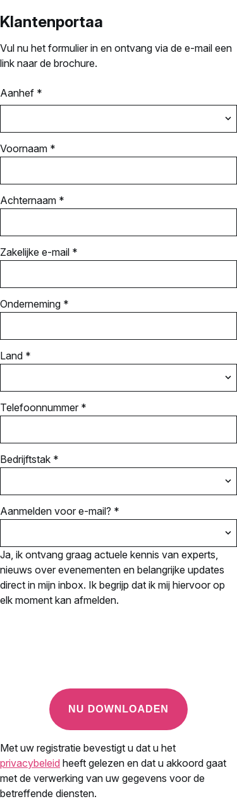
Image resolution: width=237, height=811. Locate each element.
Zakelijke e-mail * (39, 252)
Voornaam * (28, 148)
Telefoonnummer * (43, 407)
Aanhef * (21, 93)
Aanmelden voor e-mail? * (59, 511)
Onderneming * (34, 303)
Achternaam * (32, 200)
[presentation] (96, 653)
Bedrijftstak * (29, 459)
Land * (15, 355)
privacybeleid (30, 763)
